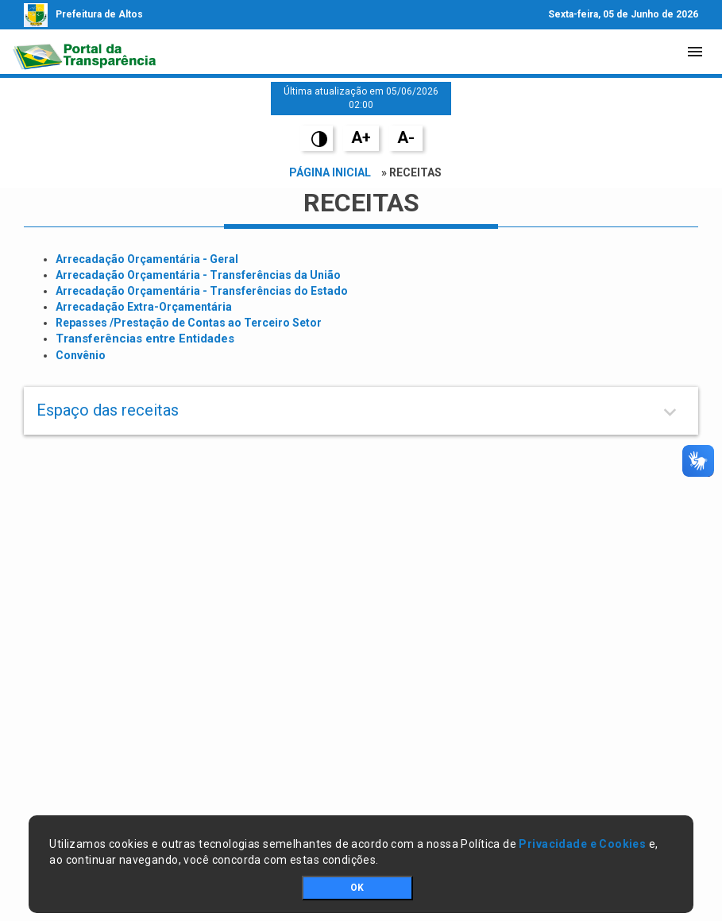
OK (357, 887)
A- (406, 137)
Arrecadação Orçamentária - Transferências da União (198, 275)
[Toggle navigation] (695, 51)
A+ (361, 137)
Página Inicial (330, 172)
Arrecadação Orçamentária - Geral (147, 259)
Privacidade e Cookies (582, 844)
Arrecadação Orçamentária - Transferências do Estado (202, 290)
